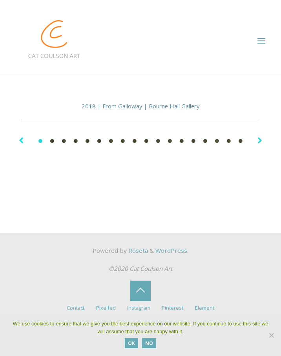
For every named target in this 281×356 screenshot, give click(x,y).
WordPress (171, 250)
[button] (21, 140)
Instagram (138, 307)
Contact (75, 307)
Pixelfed (106, 307)
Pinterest (172, 307)
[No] (271, 335)
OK (131, 343)
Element (204, 307)
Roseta (137, 250)
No (149, 343)
